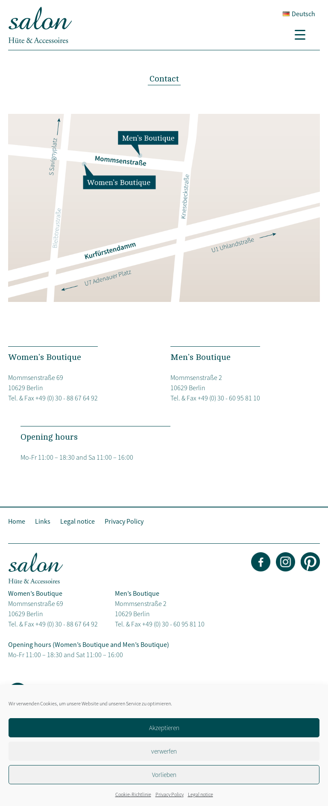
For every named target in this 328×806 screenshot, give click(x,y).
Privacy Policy (169, 794)
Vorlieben (164, 775)
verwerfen (164, 751)
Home (16, 521)
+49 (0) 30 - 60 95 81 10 (229, 398)
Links (42, 521)
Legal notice (200, 794)
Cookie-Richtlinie (133, 794)
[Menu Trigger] (303, 34)
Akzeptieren (164, 728)
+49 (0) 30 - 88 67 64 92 (66, 398)
